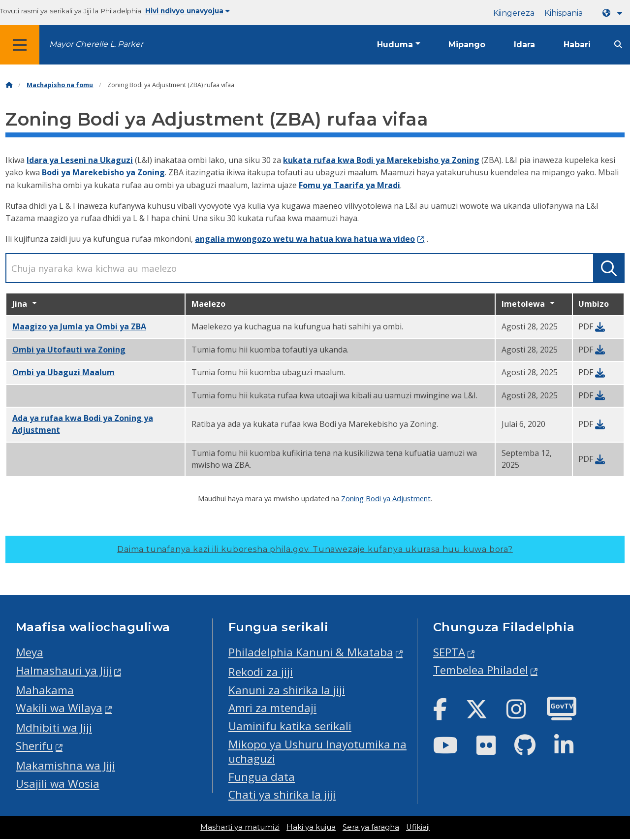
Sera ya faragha (371, 827)
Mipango (466, 44)
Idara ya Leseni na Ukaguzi (80, 160)
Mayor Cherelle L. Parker (96, 44)
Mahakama (45, 690)
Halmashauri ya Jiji (64, 670)
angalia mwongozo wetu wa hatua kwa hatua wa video (305, 238)
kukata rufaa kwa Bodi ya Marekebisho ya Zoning (381, 160)
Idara (524, 44)
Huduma (395, 44)
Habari (577, 44)
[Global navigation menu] (19, 45)
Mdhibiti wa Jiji (54, 727)
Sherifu (34, 745)
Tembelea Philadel (480, 670)
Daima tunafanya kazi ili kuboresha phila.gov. (315, 549)
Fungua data (261, 776)
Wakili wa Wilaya (59, 707)
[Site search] (618, 44)
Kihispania (563, 13)
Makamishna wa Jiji (65, 765)
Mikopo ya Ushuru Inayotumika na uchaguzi (317, 751)
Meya (29, 652)
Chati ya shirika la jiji (282, 794)
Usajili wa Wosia (57, 783)
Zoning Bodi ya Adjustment (386, 498)
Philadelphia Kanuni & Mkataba (310, 652)
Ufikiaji (418, 827)
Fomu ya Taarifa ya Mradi (349, 185)
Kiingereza (514, 13)
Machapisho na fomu (60, 85)
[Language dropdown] (614, 13)
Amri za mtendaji (272, 707)
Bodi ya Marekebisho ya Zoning (103, 172)
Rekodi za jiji (260, 671)
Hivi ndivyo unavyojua (187, 11)
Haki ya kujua (311, 827)
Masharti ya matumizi (240, 827)
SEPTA (449, 652)
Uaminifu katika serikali (289, 726)
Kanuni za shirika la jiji (286, 690)
